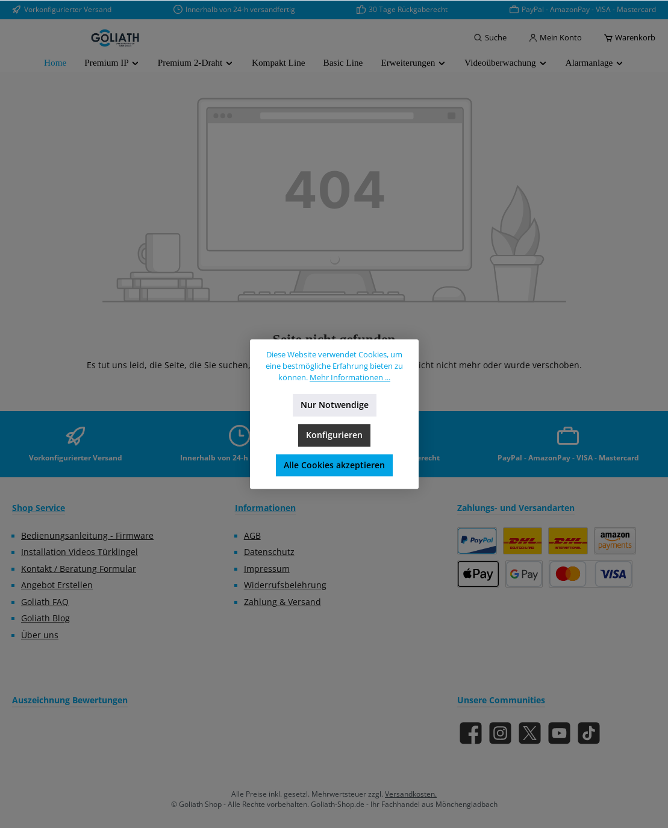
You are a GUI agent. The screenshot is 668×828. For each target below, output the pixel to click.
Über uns (39, 635)
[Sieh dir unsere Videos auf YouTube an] (559, 733)
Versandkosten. (411, 793)
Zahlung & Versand (282, 602)
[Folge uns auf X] (529, 733)
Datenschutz (269, 552)
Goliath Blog (45, 618)
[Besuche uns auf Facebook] (470, 733)
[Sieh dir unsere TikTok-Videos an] (588, 733)
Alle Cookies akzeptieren (334, 465)
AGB (252, 535)
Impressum (267, 568)
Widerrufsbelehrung (285, 585)
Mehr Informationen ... (350, 377)
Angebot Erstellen (57, 585)
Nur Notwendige (334, 405)
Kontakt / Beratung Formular (78, 568)
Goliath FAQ (45, 602)
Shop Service (38, 507)
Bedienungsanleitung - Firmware (87, 535)
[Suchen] (490, 38)
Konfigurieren (334, 435)
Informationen (265, 507)
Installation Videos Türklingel (79, 552)
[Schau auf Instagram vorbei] (500, 733)
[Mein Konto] (555, 38)
